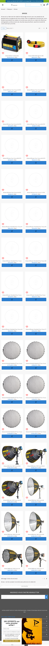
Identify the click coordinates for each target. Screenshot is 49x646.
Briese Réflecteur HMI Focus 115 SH (35, 466)
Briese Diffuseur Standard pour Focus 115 (36, 226)
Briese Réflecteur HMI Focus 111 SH (12, 466)
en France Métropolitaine (24, 1)
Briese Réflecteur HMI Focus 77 (36, 568)
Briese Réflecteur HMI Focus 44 (12, 568)
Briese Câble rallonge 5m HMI (35, 55)
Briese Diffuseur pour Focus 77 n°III (36, 192)
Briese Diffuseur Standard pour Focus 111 (12, 226)
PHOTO (11, 610)
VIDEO (16, 610)
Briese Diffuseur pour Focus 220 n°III (36, 158)
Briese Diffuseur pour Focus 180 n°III (12, 158)
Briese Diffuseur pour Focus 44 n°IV (12, 192)
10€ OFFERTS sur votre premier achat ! (12, 623)
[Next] (46, 28)
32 (40, 28)
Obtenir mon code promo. (11, 640)
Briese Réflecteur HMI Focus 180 (12, 534)
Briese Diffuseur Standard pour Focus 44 (12, 329)
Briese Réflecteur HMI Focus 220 (36, 534)
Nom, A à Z (10, 28)
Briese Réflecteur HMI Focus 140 (36, 500)
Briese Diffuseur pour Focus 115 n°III (36, 90)
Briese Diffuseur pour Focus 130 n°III (12, 124)
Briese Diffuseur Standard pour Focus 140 (36, 261)
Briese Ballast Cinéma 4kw (12, 55)
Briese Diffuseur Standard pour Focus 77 (36, 329)
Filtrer (3, 28)
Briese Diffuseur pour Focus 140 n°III (36, 124)
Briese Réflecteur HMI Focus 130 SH (12, 500)
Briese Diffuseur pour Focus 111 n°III (12, 90)
